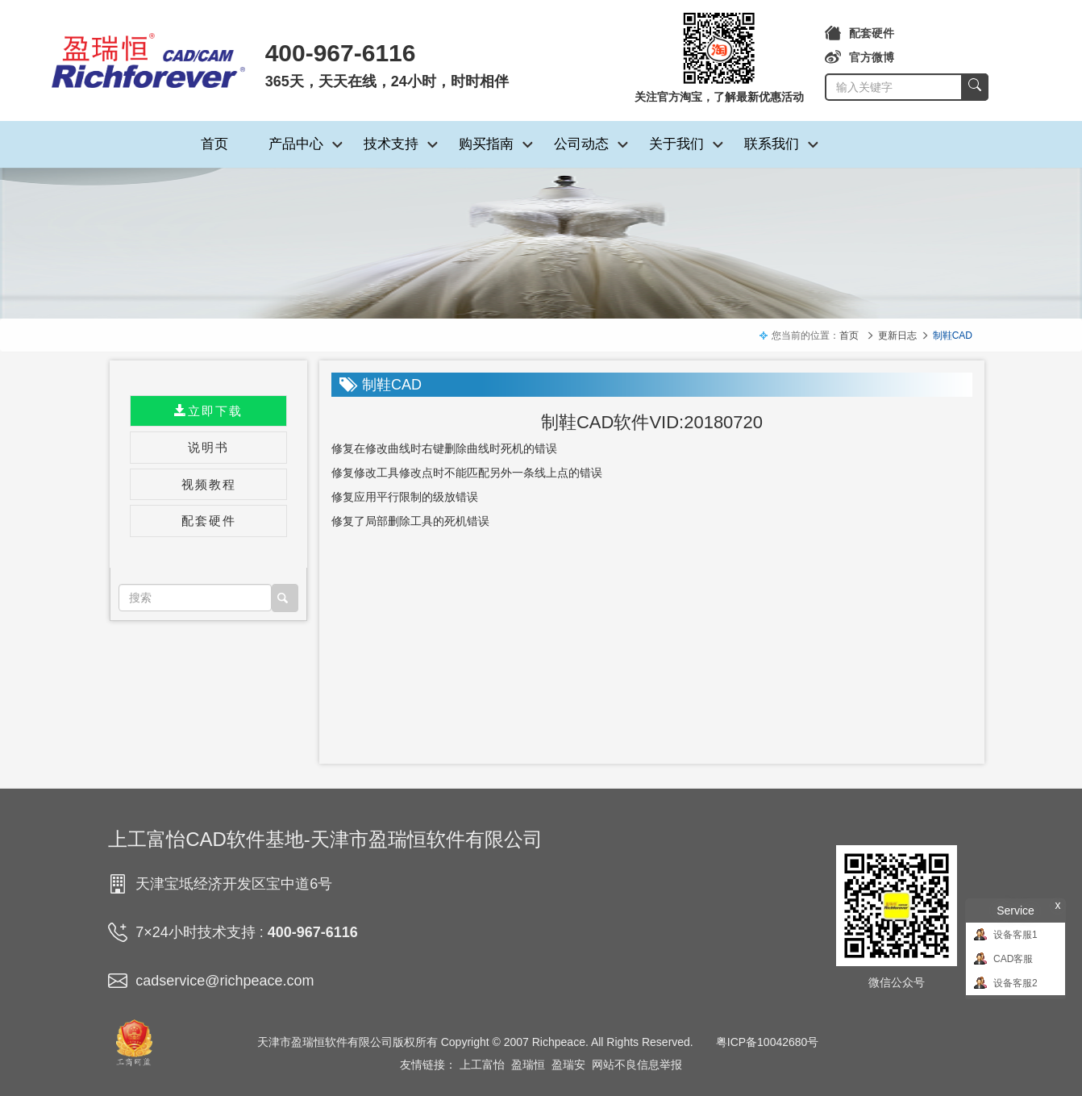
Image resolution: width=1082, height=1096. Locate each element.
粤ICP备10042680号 (767, 1042)
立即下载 (208, 411)
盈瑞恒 (528, 1064)
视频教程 (208, 484)
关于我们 (676, 144)
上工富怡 (482, 1064)
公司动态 (581, 144)
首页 (214, 144)
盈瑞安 (568, 1064)
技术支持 (391, 144)
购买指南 (486, 144)
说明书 (208, 447)
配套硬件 (859, 33)
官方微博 (859, 57)
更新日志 (897, 335)
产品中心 (295, 144)
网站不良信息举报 (637, 1064)
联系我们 (771, 144)
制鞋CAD (952, 335)
